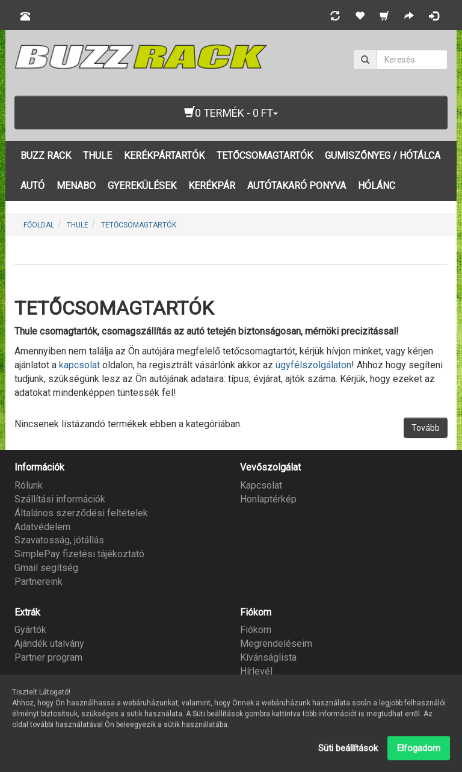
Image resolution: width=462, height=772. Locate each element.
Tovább (425, 428)
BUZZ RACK (45, 155)
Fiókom (255, 629)
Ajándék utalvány (49, 643)
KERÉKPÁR (211, 185)
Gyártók (30, 629)
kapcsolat (80, 365)
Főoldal (38, 225)
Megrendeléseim (276, 643)
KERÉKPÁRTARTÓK (164, 155)
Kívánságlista (268, 657)
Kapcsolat (261, 485)
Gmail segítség (46, 567)
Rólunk (28, 485)
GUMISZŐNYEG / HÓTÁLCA (382, 155)
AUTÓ (32, 185)
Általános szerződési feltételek (81, 513)
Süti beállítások (348, 751)
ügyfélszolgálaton (313, 365)
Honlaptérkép (268, 499)
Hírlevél (256, 671)
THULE (97, 155)
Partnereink (38, 581)
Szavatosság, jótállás (59, 540)
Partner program (48, 657)
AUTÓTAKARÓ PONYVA (296, 185)
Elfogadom (418, 751)
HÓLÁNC (376, 185)
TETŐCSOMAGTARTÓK (265, 155)
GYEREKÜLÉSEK (142, 185)
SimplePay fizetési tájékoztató (79, 554)
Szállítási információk (59, 499)
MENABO (76, 185)
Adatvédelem (42, 527)
